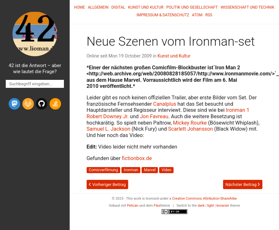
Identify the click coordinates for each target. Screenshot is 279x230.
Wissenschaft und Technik (247, 7)
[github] (41, 104)
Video (166, 170)
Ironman (131, 170)
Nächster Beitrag (242, 184)
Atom (197, 15)
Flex (157, 205)
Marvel (150, 170)
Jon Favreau (154, 116)
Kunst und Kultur (146, 7)
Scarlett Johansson (190, 129)
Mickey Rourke (190, 123)
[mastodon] (14, 104)
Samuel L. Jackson (108, 129)
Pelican (132, 205)
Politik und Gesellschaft (192, 7)
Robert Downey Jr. (108, 116)
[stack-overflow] (55, 104)
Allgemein (98, 7)
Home (79, 7)
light (210, 205)
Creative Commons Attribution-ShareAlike (204, 198)
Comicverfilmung (103, 170)
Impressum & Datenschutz (162, 15)
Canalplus (164, 104)
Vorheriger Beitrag (107, 184)
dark (201, 205)
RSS (208, 15)
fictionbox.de (137, 158)
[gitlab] (28, 104)
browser (223, 205)
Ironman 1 (238, 110)
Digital (118, 7)
